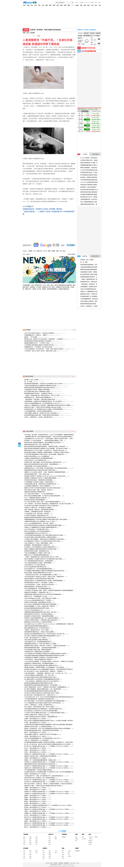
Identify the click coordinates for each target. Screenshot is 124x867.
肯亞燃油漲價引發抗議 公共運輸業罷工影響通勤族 (94, 172)
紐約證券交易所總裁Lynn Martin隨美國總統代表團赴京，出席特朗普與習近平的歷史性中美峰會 (51, 669)
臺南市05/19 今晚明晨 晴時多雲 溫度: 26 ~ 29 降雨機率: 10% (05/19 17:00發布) (46, 823)
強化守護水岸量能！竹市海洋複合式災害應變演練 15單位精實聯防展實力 (44, 701)
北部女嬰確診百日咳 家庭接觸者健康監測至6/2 (37, 641)
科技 (43, 5)
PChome (86, 2)
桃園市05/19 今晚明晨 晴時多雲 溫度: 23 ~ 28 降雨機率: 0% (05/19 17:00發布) (46, 768)
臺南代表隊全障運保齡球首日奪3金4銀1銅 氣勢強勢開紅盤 (41, 464)
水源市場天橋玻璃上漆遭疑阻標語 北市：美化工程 (38, 675)
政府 (96, 5)
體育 (69, 5)
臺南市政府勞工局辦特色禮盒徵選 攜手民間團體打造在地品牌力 (42, 442)
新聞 (24, 32)
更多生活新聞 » (72, 254)
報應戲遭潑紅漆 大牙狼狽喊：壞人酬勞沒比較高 (38, 347)
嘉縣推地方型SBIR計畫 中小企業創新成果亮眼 (37, 726)
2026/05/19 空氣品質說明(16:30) (33, 610)
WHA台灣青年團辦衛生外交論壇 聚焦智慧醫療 (37, 563)
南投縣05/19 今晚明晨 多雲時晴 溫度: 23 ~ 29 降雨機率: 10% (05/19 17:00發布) (46, 791)
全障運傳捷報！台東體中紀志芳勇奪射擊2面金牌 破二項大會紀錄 (97, 286)
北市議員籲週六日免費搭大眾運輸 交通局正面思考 (38, 482)
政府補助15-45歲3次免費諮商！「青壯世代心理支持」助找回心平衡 (98, 187)
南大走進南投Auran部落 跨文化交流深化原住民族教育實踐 (40, 710)
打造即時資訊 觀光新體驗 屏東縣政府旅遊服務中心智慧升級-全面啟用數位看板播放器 (48, 724)
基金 (64, 251)
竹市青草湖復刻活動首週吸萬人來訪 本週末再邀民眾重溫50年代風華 (43, 535)
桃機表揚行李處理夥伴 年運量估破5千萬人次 (37, 592)
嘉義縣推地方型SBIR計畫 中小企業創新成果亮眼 (38, 622)
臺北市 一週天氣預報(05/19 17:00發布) (35, 827)
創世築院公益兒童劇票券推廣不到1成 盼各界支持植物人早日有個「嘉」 (45, 634)
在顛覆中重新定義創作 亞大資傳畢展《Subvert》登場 (39, 521)
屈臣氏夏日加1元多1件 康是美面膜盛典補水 (92, 197)
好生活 (69, 850)
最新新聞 (82, 256)
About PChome (73, 863)
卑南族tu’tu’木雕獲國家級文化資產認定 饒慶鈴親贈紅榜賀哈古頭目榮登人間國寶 (47, 405)
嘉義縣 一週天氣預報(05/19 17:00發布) (35, 799)
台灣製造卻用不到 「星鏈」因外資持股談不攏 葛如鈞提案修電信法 (43, 776)
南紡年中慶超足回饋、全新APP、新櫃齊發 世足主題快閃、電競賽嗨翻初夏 (45, 687)
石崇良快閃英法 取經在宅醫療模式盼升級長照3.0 (38, 659)
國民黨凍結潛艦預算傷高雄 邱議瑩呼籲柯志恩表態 (38, 683)
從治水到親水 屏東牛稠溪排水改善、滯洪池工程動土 (39, 706)
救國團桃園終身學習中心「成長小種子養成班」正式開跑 (40, 643)
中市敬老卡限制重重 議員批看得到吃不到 (36, 515)
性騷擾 (53, 251)
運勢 (54, 5)
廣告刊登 (55, 863)
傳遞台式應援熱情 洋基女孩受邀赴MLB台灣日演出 (94, 167)
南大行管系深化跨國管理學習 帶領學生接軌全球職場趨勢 (40, 604)
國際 (46, 5)
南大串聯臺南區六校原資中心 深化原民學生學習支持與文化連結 (42, 541)
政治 (32, 5)
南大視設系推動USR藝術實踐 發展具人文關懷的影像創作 (40, 537)
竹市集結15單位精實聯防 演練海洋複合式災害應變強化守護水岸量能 (44, 539)
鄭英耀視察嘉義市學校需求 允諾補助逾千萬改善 (93, 277)
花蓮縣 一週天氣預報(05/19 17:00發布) (35, 789)
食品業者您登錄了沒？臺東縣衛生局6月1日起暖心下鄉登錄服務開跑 (98, 296)
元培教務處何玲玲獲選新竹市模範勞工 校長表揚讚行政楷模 (41, 657)
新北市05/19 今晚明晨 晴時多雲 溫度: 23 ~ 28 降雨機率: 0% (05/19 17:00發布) (46, 779)
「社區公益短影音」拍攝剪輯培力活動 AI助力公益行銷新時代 (41, 681)
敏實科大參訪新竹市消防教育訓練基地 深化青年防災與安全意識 (42, 488)
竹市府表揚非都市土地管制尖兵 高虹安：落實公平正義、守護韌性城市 (44, 576)
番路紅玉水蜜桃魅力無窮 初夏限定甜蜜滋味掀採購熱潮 (40, 756)
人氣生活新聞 (95, 154)
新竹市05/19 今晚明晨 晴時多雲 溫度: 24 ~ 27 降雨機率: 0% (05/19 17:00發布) (46, 746)
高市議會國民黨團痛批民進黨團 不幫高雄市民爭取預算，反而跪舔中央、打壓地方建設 (48, 742)
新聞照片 (45, 848)
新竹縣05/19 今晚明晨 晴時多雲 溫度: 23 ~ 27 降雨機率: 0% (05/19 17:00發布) (46, 766)
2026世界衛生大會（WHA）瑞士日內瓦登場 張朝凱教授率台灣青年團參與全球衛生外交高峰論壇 (51, 697)
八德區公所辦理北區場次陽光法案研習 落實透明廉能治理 (40, 716)
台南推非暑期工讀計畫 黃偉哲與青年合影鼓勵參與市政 (40, 484)
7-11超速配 (81, 2)
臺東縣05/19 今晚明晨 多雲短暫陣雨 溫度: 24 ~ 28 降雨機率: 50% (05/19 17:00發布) (48, 805)
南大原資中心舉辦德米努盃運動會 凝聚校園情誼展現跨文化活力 (42, 636)
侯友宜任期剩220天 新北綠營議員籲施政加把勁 (38, 568)
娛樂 (65, 5)
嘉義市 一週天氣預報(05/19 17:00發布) (35, 797)
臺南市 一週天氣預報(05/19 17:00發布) (35, 801)
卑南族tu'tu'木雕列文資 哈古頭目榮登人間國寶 (37, 507)
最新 (24, 837)
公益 (69, 854)
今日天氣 (80, 33)
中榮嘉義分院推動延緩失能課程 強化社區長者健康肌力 (94, 194)
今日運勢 (85, 29)
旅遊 (85, 5)
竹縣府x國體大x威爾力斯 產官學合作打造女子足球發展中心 (96, 301)
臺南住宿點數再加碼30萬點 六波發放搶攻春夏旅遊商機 (40, 647)
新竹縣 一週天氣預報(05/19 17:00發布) (35, 722)
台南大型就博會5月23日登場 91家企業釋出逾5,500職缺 (40, 598)
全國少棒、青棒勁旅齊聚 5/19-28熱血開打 (36, 740)
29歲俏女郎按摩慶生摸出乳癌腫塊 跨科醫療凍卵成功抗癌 (95, 267)
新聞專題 (64, 834)
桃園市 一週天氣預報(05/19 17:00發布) (35, 750)
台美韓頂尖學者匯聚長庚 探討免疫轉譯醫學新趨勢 (38, 458)
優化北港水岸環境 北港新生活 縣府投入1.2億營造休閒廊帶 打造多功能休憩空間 (48, 783)
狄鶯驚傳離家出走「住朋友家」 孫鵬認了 (36, 335)
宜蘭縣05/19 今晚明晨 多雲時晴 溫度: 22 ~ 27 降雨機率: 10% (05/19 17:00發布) (46, 813)
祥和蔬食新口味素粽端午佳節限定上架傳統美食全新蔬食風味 (96, 184)
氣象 (90, 834)
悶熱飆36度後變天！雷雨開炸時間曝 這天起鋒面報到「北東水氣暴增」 (44, 667)
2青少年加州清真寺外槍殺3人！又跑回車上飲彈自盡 (39, 333)
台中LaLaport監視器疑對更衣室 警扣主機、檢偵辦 (38, 523)
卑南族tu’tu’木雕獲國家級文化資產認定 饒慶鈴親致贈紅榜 (40, 527)
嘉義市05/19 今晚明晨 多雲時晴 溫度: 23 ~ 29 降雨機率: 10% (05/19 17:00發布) (46, 809)
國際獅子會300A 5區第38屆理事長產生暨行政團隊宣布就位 (41, 665)
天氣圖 (90, 844)
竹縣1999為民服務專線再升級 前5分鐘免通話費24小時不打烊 (96, 289)
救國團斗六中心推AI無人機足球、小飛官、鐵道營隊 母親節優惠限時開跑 (44, 472)
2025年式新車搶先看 (88, 51)
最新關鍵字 (77, 850)
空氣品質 (86, 33)
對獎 (83, 834)
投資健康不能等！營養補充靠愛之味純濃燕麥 (37, 651)
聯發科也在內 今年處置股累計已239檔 (36, 596)
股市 (76, 2)
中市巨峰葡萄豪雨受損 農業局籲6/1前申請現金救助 (39, 699)
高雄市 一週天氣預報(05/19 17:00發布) (35, 811)
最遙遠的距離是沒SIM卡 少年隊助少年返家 (36, 343)
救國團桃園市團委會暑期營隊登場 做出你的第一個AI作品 (40, 612)
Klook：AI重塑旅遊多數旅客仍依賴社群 (35, 497)
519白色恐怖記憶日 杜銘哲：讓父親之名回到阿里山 (39, 584)
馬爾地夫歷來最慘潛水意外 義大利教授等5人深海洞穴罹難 (96, 204)
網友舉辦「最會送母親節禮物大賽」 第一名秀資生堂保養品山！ (42, 618)
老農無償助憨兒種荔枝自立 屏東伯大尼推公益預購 (38, 632)
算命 (76, 837)
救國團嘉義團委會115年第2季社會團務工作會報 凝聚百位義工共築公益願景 (45, 519)
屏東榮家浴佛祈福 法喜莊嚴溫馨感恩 (34, 499)
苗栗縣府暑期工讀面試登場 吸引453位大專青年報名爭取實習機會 (42, 594)
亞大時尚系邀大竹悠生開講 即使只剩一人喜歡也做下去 (39, 695)
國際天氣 (90, 842)
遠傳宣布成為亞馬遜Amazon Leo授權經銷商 (37, 456)
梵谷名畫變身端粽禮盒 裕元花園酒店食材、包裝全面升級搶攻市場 (42, 708)
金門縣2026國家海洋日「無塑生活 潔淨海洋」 (37, 714)
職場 (50, 5)
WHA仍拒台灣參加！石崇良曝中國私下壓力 (36, 529)
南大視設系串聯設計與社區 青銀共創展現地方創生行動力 (40, 677)
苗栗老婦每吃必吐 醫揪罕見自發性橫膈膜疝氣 (92, 281)
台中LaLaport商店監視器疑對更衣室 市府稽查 (37, 600)
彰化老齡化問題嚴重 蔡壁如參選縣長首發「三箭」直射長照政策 (42, 689)
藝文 (69, 852)
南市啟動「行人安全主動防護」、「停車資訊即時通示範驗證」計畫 (43, 440)
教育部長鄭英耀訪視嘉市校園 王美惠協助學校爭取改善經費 (96, 303)
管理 (63, 856)
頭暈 (49, 251)
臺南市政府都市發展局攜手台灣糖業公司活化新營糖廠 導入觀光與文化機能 (45, 448)
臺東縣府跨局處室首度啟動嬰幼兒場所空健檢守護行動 (94, 269)
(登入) (99, 2)
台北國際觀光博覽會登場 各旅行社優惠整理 (37, 486)
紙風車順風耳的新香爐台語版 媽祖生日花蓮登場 (37, 341)
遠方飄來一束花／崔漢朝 (86, 259)
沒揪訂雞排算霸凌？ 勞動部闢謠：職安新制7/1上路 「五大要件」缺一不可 (45, 673)
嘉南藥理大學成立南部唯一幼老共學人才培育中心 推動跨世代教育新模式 (45, 645)
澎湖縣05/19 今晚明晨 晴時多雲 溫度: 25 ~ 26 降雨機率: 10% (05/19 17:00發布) (46, 793)
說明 (96, 2)
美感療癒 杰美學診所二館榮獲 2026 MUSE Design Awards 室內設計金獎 (44, 476)
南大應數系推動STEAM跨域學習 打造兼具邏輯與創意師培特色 (41, 679)
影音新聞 (25, 848)
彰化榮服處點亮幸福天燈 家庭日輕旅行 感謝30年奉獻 (94, 175)
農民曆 (80, 29)
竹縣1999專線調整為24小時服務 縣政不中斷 (37, 553)
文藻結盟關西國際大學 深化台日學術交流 (35, 533)
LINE (34, 251)
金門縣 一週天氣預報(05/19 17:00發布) (35, 774)
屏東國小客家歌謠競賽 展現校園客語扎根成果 (37, 602)
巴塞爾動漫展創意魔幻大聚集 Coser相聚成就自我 (93, 165)
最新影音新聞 (95, 256)
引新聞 (38, 36)
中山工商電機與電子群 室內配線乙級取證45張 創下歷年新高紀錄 (42, 703)
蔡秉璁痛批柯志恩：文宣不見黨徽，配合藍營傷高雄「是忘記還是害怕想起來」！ (47, 468)
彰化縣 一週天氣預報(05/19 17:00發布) (35, 637)
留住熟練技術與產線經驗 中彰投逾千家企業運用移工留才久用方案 (98, 264)
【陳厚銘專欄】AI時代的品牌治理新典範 (35, 466)
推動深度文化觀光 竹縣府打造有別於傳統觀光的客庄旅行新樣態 (97, 294)
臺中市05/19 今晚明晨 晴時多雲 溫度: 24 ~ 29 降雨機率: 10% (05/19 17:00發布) (46, 817)
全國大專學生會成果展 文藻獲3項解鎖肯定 (36, 639)
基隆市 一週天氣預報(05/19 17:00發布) (35, 821)
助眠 (57, 251)
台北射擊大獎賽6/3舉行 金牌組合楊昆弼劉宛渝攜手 (94, 160)
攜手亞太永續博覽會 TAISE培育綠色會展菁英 (37, 531)
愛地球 (69, 856)
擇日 (76, 840)
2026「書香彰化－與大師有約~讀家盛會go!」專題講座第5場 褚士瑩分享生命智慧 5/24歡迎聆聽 (52, 503)
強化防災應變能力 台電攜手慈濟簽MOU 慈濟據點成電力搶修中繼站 (43, 559)
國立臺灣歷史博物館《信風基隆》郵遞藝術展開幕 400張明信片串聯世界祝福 (46, 452)
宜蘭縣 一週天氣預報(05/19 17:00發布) (35, 787)
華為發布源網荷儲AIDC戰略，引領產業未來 (91, 162)
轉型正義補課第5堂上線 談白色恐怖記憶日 (36, 628)
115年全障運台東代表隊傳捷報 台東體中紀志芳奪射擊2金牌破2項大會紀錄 (45, 653)
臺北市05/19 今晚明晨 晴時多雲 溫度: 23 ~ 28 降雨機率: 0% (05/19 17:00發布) (46, 825)
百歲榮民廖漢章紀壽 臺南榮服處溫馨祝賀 (35, 626)
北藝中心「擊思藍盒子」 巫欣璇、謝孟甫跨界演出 (93, 306)
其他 (36, 852)
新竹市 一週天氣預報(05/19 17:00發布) (35, 748)
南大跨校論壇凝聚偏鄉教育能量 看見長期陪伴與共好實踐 (40, 691)
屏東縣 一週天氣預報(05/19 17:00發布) (35, 803)
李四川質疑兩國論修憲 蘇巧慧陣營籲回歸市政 (37, 588)
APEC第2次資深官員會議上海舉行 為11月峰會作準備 (94, 170)
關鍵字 (77, 848)
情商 (36, 838)
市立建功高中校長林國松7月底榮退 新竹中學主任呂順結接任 (41, 505)
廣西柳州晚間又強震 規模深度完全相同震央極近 (93, 192)
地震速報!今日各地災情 (88, 48)
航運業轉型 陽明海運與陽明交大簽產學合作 (37, 545)
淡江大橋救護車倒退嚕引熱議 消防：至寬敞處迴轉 (38, 561)
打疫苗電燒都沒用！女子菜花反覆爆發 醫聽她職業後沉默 (95, 199)
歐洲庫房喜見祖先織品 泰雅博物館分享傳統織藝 (38, 480)
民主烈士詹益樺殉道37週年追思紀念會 (35, 566)
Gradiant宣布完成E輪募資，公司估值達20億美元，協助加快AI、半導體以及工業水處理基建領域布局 (52, 661)
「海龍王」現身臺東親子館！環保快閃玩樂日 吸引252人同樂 (96, 279)
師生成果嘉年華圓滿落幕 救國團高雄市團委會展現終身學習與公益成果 (44, 655)
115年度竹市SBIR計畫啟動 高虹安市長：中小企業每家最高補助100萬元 (44, 712)
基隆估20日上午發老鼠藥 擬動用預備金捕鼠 (36, 555)
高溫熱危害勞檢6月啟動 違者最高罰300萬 (36, 551)
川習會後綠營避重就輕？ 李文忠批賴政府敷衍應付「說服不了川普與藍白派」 (52, 29)
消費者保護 (60, 863)
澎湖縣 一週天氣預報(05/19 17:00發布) (35, 758)
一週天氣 (90, 838)
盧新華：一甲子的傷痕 (30, 337)
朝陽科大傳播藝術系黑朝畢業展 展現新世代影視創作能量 (40, 549)
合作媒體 (91, 2)
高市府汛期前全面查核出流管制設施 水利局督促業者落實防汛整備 (42, 525)
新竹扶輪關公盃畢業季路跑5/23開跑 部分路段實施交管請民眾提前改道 (44, 570)
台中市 (45, 251)
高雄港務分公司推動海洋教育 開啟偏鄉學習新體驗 (38, 616)
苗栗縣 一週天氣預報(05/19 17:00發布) (35, 718)
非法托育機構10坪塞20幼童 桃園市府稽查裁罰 (37, 649)
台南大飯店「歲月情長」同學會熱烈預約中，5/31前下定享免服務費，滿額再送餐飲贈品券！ (50, 434)
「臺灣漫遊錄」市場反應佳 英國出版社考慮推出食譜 (94, 284)
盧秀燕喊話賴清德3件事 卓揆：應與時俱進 (36, 444)
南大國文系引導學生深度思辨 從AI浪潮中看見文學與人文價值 (41, 693)
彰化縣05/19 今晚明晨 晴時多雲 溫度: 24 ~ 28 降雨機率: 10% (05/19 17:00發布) (46, 781)
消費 (81, 5)
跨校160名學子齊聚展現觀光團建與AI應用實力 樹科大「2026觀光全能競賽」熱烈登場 (48, 720)
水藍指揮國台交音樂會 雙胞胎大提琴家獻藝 (92, 272)
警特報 (96, 837)
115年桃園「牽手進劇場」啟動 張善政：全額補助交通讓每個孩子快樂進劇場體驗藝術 (48, 590)
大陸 (99, 5)
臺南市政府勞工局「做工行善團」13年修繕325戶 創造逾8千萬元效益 (44, 450)
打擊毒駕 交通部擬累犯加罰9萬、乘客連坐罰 (37, 511)
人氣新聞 (82, 154)
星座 (58, 5)
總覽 (63, 850)
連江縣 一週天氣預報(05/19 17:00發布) (35, 815)
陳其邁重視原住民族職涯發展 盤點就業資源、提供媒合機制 (41, 685)
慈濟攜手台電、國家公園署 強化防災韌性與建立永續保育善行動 (42, 462)
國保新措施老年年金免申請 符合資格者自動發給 (38, 614)
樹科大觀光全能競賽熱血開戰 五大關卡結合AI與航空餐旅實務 (42, 495)
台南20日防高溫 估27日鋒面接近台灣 (35, 460)
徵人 (78, 863)
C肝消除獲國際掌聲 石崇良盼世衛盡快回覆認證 (93, 299)
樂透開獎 (98, 33)
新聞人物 (51, 834)
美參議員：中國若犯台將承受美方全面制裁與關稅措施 (94, 177)
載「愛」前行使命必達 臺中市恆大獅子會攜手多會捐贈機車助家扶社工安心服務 (47, 744)
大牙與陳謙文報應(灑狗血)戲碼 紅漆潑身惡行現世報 (38, 345)
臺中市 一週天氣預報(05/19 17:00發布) (35, 732)
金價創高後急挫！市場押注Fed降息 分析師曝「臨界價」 (43, 209)
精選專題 (64, 837)
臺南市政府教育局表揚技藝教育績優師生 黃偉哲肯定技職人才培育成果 (44, 446)
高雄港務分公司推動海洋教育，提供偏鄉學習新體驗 (38, 663)
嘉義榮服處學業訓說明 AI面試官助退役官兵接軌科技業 (39, 470)
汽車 (92, 5)
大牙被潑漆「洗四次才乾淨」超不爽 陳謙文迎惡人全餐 (40, 351)
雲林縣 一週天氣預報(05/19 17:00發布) (35, 807)
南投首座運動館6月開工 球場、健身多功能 (36, 474)
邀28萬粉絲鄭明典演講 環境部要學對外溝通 (36, 608)
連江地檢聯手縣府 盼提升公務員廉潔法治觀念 (92, 274)
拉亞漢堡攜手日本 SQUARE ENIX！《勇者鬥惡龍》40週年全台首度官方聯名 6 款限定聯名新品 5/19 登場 (54, 438)
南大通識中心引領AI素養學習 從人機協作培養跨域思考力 (40, 547)
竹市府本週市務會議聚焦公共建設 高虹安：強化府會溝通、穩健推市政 (44, 454)
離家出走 (39, 251)
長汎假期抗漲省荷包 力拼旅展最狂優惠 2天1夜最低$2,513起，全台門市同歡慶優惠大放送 (49, 772)
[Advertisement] (50, 306)
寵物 (36, 837)
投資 (63, 854)
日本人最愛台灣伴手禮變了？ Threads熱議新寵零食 (38, 494)
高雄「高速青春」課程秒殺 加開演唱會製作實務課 (38, 509)
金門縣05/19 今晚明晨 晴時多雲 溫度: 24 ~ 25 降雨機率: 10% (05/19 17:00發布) (46, 762)
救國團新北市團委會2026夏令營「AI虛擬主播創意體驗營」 (40, 478)
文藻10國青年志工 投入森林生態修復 (34, 565)
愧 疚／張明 (83, 262)
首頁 (24, 5)
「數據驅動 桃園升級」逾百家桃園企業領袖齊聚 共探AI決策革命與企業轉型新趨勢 (47, 436)
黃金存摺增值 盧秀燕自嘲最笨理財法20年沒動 (37, 572)
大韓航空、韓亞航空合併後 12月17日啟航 (36, 630)
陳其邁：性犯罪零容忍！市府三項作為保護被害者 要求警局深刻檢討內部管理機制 (47, 728)
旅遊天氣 (90, 840)
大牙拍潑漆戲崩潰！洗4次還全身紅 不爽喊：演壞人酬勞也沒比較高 (43, 349)
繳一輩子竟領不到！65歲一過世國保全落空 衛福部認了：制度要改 (43, 671)
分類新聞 (25, 834)
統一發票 (84, 838)
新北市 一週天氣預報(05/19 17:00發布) (35, 752)
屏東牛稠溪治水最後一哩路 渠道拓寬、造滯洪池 (38, 490)
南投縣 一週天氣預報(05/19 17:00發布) (35, 736)
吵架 (60, 251)
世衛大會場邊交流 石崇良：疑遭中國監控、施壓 (38, 543)
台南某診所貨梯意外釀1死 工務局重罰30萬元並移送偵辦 (40, 620)
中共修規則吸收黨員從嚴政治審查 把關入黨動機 (93, 179)
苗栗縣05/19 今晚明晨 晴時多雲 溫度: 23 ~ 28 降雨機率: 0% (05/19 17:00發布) (46, 754)
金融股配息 (92, 29)
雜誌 (88, 5)
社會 (35, 5)
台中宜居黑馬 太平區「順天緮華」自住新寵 (36, 513)
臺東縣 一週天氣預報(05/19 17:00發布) (35, 795)
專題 (28, 5)
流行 (36, 844)
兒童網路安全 (66, 863)
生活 (72, 5)
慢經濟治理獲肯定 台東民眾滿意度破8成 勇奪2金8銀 (39, 578)
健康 (61, 5)
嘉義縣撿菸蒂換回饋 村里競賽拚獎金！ (35, 492)
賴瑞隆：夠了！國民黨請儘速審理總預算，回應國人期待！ (40, 760)
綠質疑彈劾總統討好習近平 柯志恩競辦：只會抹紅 (38, 582)
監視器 (30, 251)
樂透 (83, 837)
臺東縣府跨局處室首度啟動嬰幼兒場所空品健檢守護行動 (40, 517)
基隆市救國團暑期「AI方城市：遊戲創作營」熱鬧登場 (39, 606)
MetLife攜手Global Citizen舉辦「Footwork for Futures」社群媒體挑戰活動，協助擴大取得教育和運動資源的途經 (55, 624)
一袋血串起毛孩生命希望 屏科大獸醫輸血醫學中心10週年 (40, 574)
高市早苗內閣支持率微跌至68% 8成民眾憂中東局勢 (93, 189)
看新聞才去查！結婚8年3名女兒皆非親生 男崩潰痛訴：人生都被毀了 (44, 339)
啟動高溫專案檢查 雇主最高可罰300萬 (35, 586)
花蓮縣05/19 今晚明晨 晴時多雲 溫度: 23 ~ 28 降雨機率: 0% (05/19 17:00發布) (46, 819)
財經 (39, 5)
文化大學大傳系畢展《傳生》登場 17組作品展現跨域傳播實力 (42, 501)
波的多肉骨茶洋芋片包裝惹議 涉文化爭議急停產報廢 (39, 777)
